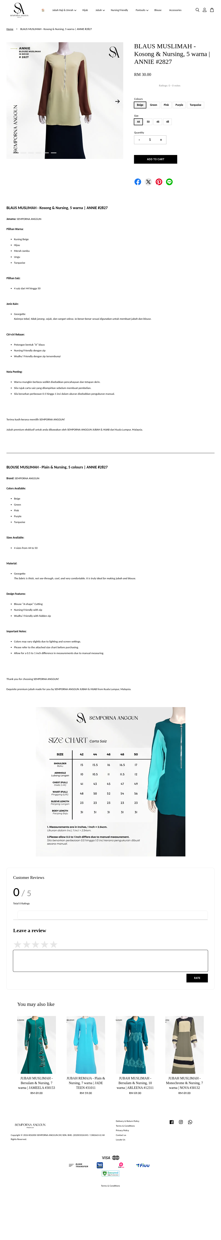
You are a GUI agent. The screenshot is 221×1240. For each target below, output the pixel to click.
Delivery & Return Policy (127, 1121)
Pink (166, 104)
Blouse (158, 10)
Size (136, 115)
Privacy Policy (122, 1130)
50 (148, 121)
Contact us (121, 1135)
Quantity (139, 132)
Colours (138, 98)
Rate (197, 978)
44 (138, 121)
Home (9, 29)
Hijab (85, 10)
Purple (179, 104)
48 (167, 121)
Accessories (175, 10)
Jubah (100, 10)
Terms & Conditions (125, 1125)
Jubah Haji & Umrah (64, 10)
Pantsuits (142, 10)
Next (117, 101)
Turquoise (195, 104)
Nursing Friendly (119, 10)
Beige (140, 104)
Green (153, 104)
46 (157, 121)
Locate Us (120, 1139)
